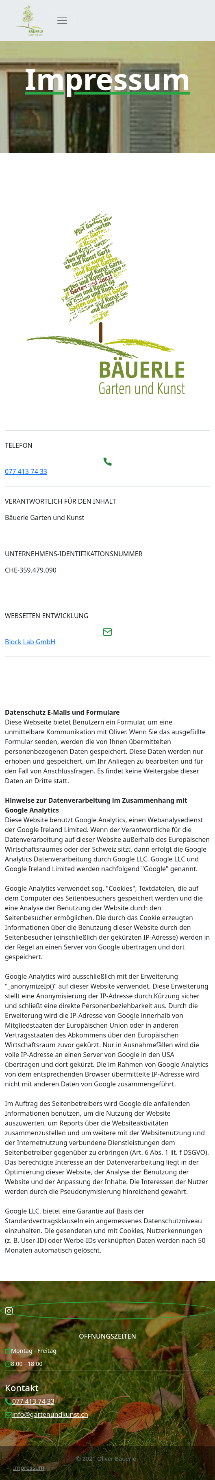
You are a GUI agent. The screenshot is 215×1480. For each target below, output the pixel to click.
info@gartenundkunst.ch (50, 1414)
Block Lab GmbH (30, 641)
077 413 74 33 (26, 471)
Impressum (28, 1467)
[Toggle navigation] (63, 20)
